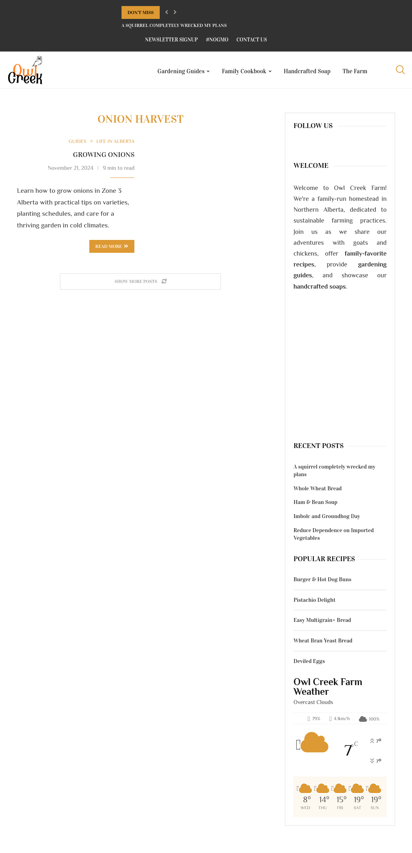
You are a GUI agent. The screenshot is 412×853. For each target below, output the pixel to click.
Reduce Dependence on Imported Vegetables (333, 537)
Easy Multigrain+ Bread (322, 623)
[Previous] (166, 12)
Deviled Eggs (309, 664)
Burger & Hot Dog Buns (322, 582)
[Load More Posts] (140, 285)
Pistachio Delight (314, 603)
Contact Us (252, 40)
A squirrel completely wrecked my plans (174, 25)
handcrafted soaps (319, 289)
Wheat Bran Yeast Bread (322, 643)
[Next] (175, 12)
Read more (111, 249)
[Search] (400, 71)
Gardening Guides (180, 71)
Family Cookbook (244, 71)
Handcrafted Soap (307, 71)
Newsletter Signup (171, 40)
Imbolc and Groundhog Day (326, 519)
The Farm (354, 71)
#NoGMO (217, 40)
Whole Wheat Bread (317, 491)
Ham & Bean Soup (315, 505)
